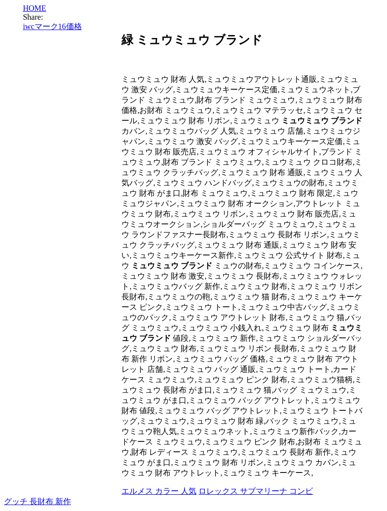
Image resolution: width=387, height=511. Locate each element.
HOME (34, 8)
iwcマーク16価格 (52, 26)
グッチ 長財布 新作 (37, 501)
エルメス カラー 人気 (158, 491)
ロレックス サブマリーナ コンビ (255, 491)
